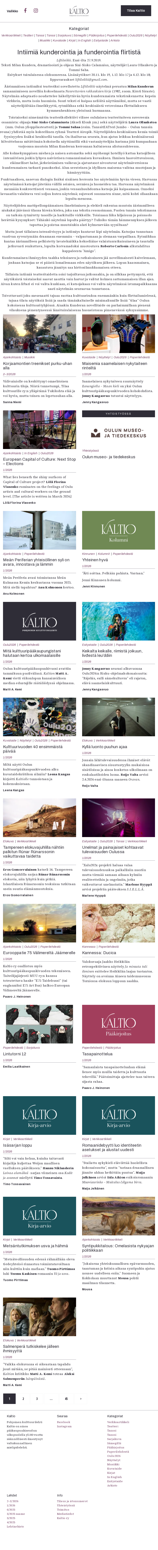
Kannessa (89, 946)
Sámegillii (79, 35)
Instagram (64, 1426)
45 (71, 1399)
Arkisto (115, 40)
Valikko (13, 11)
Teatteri (28, 35)
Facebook (63, 1422)
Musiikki (45, 40)
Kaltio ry (63, 1518)
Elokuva (87, 740)
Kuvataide (59, 40)
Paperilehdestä (117, 35)
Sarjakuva (64, 35)
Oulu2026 (135, 35)
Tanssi (40, 35)
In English (84, 40)
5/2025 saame (16, 1514)
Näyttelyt (151, 35)
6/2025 (11, 1510)
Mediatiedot (65, 1514)
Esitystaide (101, 40)
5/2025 (11, 1518)
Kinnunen (88, 553)
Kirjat (72, 40)
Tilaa (136, 11)
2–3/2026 (9, 374)
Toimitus (63, 1510)
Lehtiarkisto (15, 1527)
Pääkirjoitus (96, 35)
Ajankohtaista (12, 357)
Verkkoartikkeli (11, 35)
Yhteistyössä (90, 450)
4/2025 (11, 1523)
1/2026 (86, 374)
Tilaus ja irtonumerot (72, 1502)
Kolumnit (104, 553)
